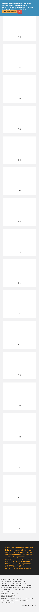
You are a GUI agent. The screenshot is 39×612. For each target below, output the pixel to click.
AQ (19, 37)
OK (20, 12)
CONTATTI (4, 599)
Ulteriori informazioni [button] (10, 12)
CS (19, 129)
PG (19, 314)
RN (19, 437)
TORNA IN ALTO (29, 605)
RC (19, 375)
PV (19, 344)
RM (19, 406)
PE (19, 283)
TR (19, 498)
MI (19, 221)
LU (19, 191)
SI (19, 467)
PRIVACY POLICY (16, 599)
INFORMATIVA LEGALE (8, 602)
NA (19, 252)
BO (19, 68)
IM (19, 160)
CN (19, 98)
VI (19, 529)
